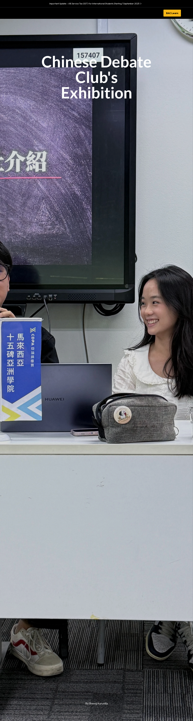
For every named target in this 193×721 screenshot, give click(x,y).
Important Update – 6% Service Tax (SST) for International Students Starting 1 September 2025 (95, 3)
